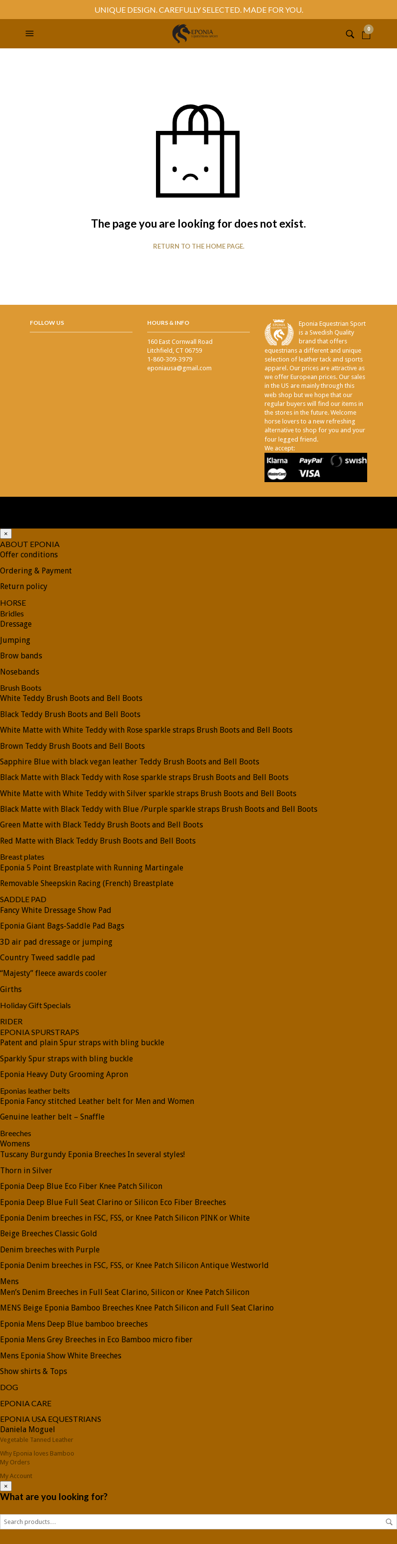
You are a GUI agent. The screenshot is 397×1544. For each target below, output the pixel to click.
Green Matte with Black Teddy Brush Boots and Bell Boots (101, 824)
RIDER (11, 1021)
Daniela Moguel (27, 1429)
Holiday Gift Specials (35, 1005)
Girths (11, 989)
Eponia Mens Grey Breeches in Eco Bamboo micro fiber (96, 1339)
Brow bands (21, 655)
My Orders (15, 1462)
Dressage (16, 624)
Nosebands (19, 672)
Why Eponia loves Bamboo (37, 1453)
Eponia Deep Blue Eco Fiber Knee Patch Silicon (81, 1186)
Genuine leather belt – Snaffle (52, 1116)
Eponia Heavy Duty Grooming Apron (64, 1074)
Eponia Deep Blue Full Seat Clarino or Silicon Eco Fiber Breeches (113, 1202)
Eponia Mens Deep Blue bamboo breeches (74, 1324)
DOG (9, 1387)
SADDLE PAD (23, 899)
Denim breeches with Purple (50, 1249)
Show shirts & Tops (33, 1371)
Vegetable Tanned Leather (36, 1439)
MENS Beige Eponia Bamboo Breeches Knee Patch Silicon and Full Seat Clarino (137, 1307)
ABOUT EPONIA (30, 544)
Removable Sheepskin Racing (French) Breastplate (87, 883)
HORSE (13, 602)
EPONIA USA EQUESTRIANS (50, 1418)
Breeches (15, 1133)
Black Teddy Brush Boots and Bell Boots (70, 714)
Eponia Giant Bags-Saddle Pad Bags (62, 926)
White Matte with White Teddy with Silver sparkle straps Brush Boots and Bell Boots (148, 793)
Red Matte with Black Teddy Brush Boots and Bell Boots (98, 841)
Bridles (12, 613)
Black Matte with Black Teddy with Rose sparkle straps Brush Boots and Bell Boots (144, 777)
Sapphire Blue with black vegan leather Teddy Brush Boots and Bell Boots (129, 761)
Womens (15, 1143)
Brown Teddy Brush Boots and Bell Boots (72, 746)
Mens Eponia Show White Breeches (60, 1355)
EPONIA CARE (25, 1403)
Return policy (23, 586)
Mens (9, 1281)
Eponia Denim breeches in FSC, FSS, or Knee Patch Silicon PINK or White (125, 1218)
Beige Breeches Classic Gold (48, 1233)
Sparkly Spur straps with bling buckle (66, 1058)
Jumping (15, 640)
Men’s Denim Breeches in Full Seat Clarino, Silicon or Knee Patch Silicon (124, 1292)
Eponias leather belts (35, 1090)
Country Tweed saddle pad (47, 957)
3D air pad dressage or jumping (56, 942)
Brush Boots (21, 687)
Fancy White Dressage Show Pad (55, 910)
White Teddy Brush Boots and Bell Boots (71, 698)
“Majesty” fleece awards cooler (53, 973)
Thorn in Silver (26, 1170)
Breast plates (22, 856)
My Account (16, 1476)
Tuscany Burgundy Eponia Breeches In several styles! (92, 1154)
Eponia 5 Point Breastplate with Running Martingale (91, 867)
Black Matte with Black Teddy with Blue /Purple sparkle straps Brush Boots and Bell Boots (158, 809)
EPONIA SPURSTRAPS (39, 1031)
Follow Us (47, 322)
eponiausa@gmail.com (179, 368)
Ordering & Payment (36, 570)
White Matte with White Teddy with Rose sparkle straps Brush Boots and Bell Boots (146, 730)
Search (389, 1522)
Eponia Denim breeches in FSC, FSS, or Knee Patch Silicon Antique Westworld (134, 1265)
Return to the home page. (198, 246)
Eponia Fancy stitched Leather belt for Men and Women (97, 1101)
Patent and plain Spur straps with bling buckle (82, 1042)
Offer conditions (29, 554)
